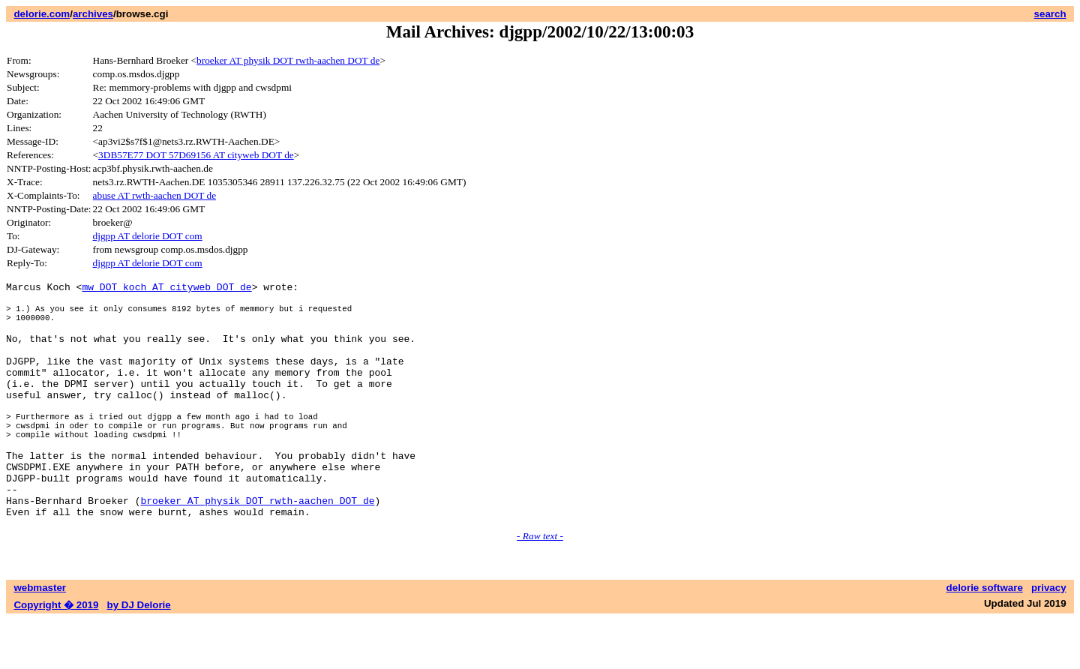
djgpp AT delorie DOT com (147, 236)
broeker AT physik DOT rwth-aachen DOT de (288, 60)
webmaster (40, 637)
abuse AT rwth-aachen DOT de (155, 195)
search (1050, 14)
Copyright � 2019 (56, 654)
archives (93, 14)
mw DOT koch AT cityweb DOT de (166, 289)
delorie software (984, 637)
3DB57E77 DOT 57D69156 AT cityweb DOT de (196, 154)
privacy (1048, 637)
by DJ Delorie (139, 654)
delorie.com (42, 14)
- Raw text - (540, 585)
